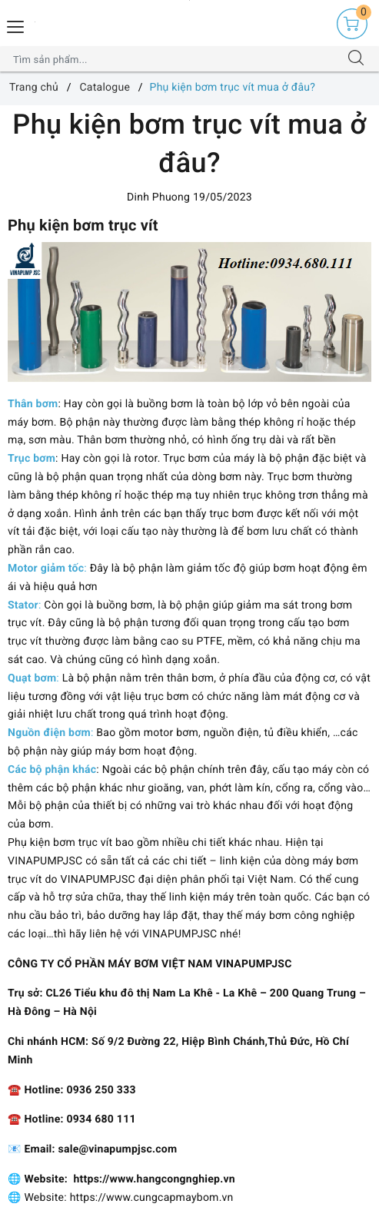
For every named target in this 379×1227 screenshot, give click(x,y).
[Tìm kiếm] (356, 59)
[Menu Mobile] (16, 25)
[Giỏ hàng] (352, 23)
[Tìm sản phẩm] (174, 59)
